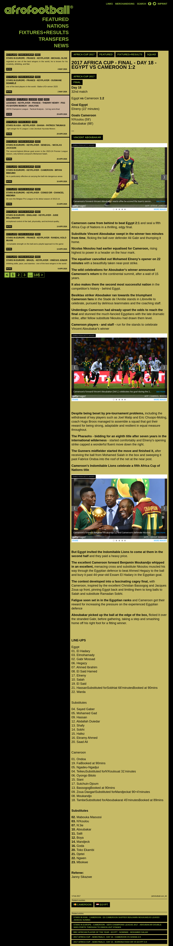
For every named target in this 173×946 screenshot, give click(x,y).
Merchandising (125, 3)
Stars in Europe (26, 55)
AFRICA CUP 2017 (84, 76)
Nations (58, 26)
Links (109, 3)
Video (37, 55)
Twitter (154, 4)
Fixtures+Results (44, 32)
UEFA (40, 99)
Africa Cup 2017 (84, 54)
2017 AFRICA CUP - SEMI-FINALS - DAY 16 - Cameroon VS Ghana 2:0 (107, 937)
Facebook (150, 4)
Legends (33, 99)
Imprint (162, 3)
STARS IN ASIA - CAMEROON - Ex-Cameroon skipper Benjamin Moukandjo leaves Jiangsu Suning (117, 918)
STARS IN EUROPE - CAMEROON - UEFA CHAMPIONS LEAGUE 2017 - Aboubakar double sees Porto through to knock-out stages (118, 926)
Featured (55, 19)
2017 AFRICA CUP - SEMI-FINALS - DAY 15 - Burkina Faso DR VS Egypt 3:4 (110, 942)
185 (37, 275)
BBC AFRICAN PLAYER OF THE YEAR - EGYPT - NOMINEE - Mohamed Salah (111, 932)
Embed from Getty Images (84, 145)
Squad (151, 54)
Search (141, 3)
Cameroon (83, 904)
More (9, 69)
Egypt (102, 904)
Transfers (54, 39)
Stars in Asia (24, 122)
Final (77, 82)
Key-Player (11, 55)
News (61, 45)
